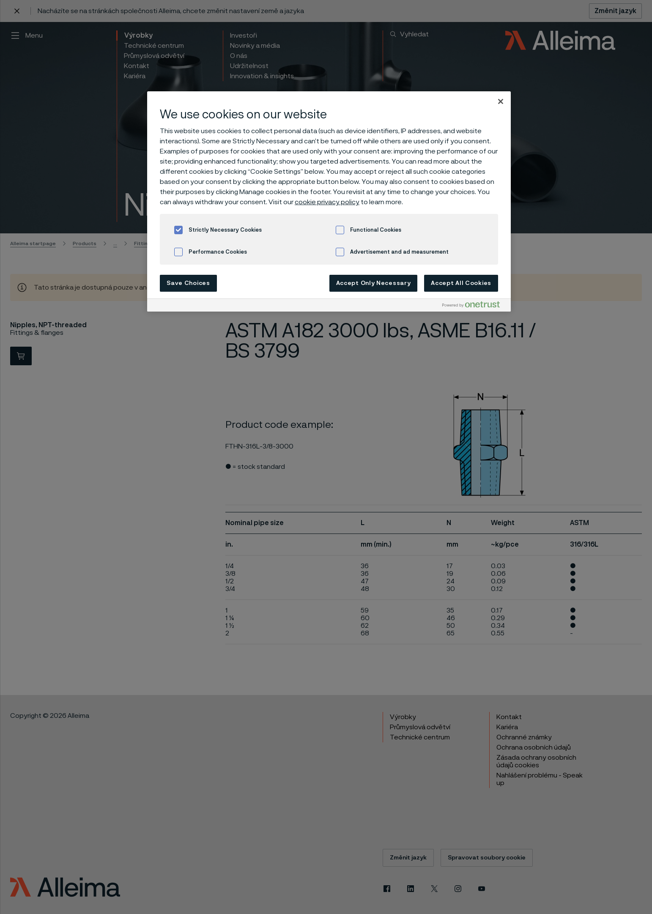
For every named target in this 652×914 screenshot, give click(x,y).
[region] (329, 201)
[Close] (500, 101)
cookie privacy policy (327, 202)
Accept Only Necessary (373, 283)
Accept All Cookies (461, 283)
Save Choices (188, 283)
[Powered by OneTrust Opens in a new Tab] (474, 306)
